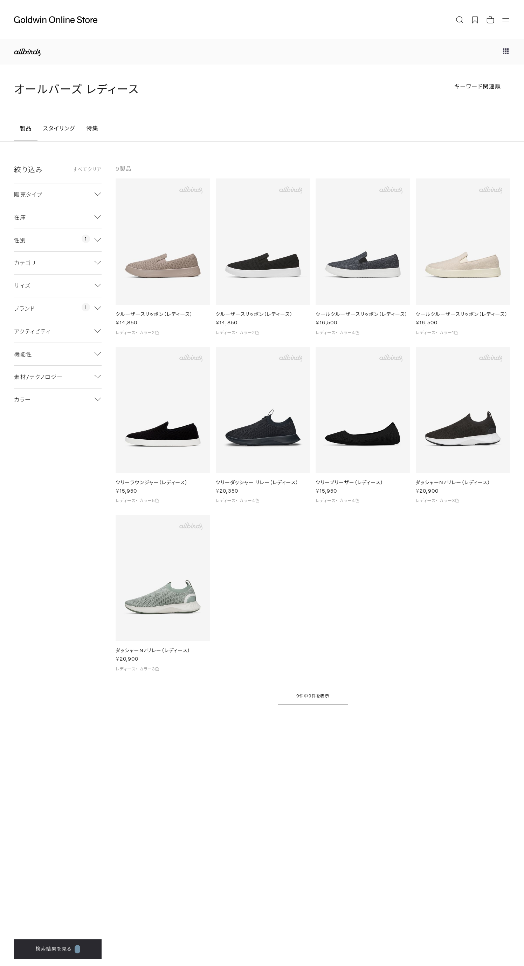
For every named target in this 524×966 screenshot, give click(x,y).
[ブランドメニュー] (506, 52)
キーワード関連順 (477, 86)
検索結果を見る (57, 949)
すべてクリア (87, 169)
